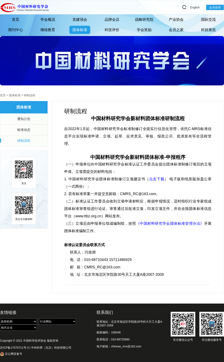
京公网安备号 (11, 354)
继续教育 (47, 30)
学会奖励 (144, 30)
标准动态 (23, 130)
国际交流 (208, 19)
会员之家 (176, 30)
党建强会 (79, 19)
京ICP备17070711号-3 (14, 347)
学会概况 (47, 19)
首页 (15, 19)
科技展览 (208, 30)
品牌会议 (112, 19)
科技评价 (112, 30)
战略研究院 (144, 19)
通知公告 (23, 119)
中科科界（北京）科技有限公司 (51, 347)
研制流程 (29, 95)
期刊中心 (15, 30)
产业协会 (176, 19)
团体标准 (79, 30)
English (195, 7)
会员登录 (215, 7)
